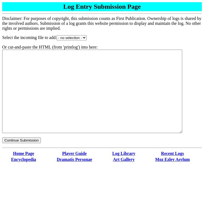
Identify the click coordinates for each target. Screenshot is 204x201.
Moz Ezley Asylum (172, 175)
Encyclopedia (23, 175)
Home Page (23, 169)
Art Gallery (124, 175)
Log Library (123, 169)
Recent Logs (172, 169)
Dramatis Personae (74, 175)
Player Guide (74, 169)
